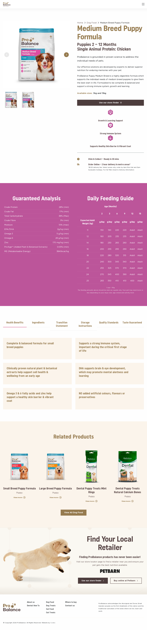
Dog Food (91, 23)
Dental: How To (33, 605)
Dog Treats (51, 605)
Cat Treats (50, 612)
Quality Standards (108, 322)
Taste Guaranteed (132, 322)
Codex (52, 622)
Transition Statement (62, 324)
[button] (66, 54)
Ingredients (38, 322)
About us (31, 602)
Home (80, 23)
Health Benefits (14, 322)
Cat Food (50, 609)
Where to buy (71, 602)
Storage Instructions (85, 324)
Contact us (70, 605)
